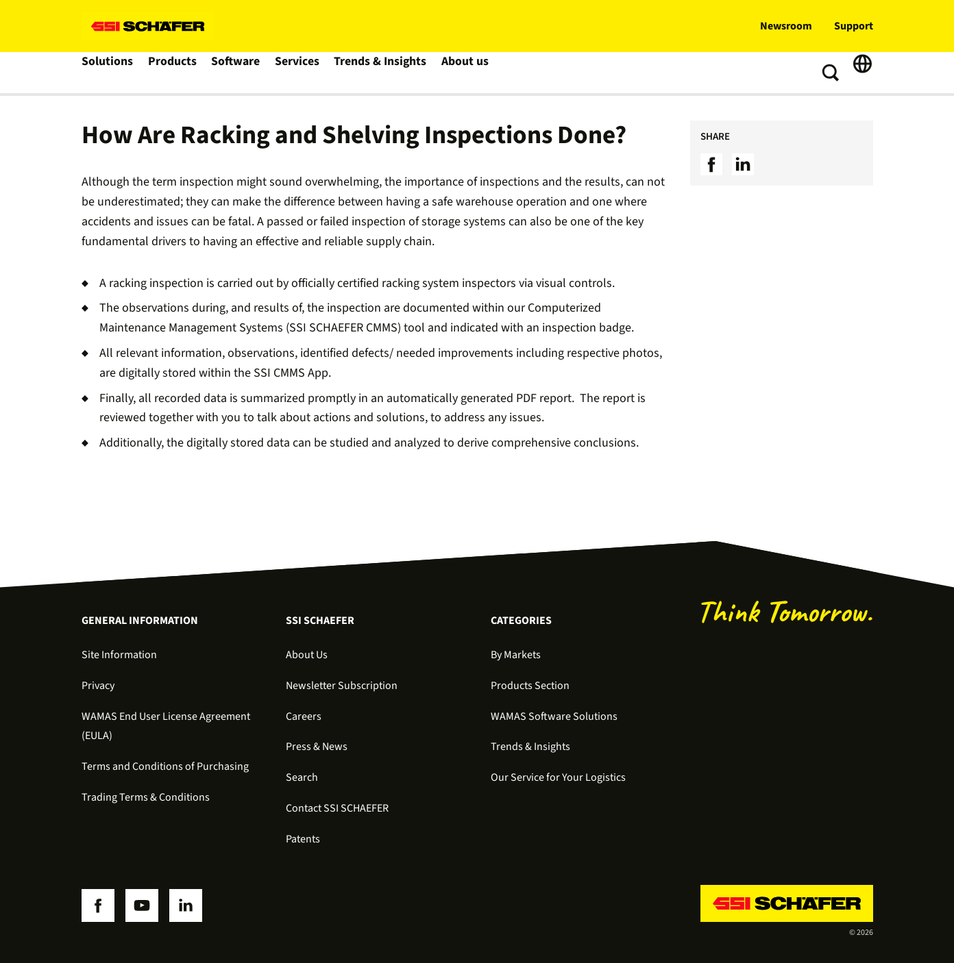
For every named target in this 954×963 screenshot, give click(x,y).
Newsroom (786, 26)
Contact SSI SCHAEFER (337, 808)
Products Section (530, 685)
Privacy (98, 685)
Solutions (109, 72)
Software (240, 72)
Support (853, 26)
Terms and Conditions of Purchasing (165, 766)
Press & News (316, 746)
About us (470, 72)
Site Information (119, 654)
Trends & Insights (386, 72)
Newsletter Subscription (342, 685)
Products (175, 72)
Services (303, 72)
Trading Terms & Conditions (146, 797)
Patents (303, 839)
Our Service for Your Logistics (558, 777)
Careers (303, 716)
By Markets (516, 654)
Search (302, 777)
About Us (307, 654)
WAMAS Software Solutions (554, 716)
